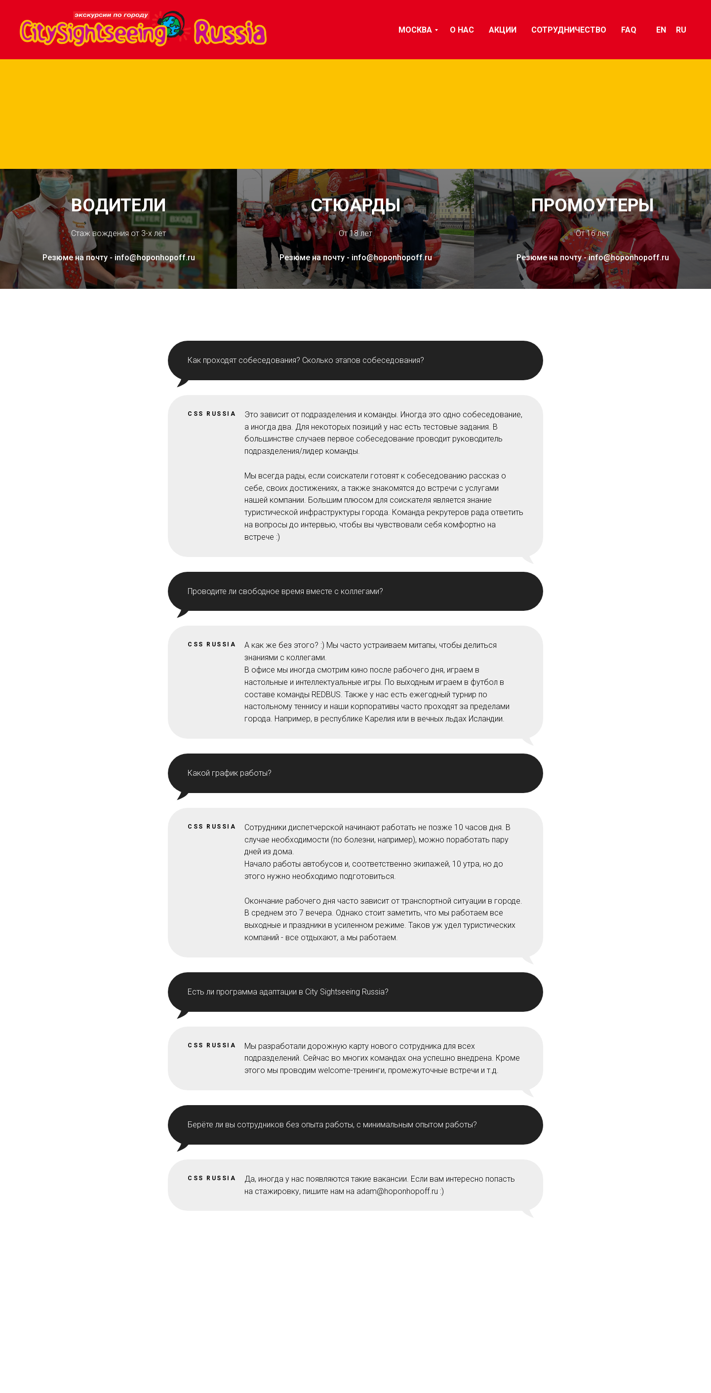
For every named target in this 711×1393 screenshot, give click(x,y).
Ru (681, 30)
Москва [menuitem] (415, 30)
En (661, 30)
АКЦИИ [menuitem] (502, 30)
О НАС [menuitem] (462, 30)
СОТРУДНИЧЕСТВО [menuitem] (568, 30)
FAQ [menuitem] (628, 30)
